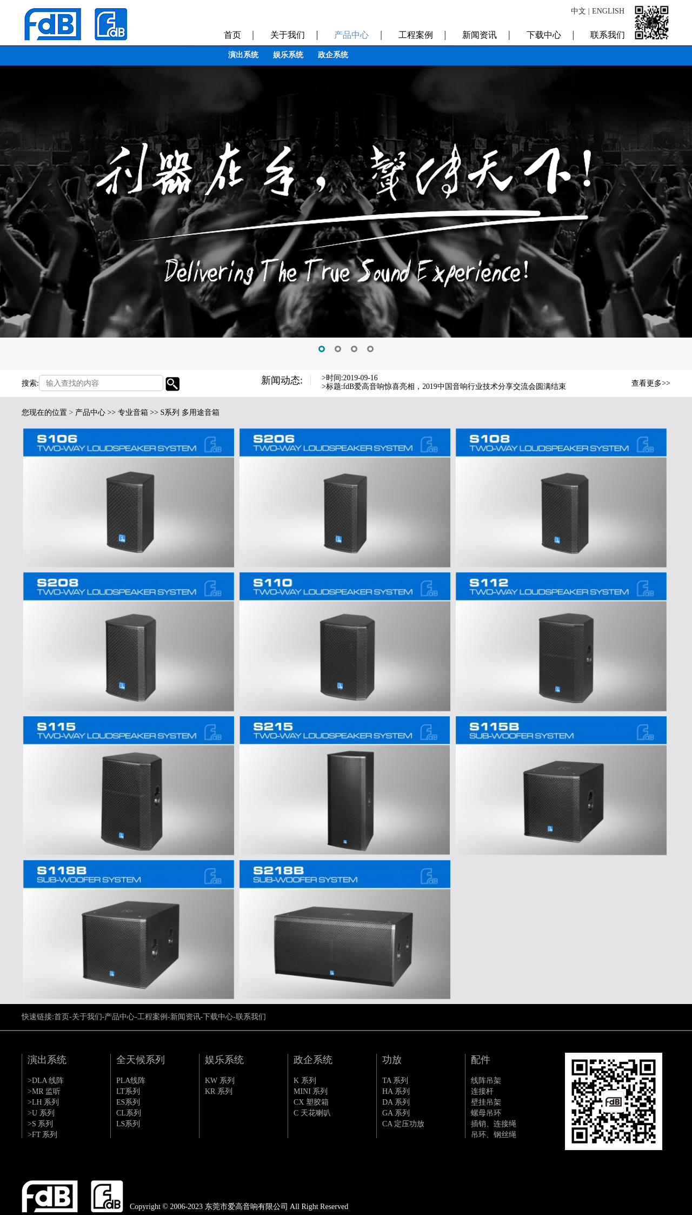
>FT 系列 (42, 1135)
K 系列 (305, 1081)
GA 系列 (396, 1113)
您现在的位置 (44, 412)
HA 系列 (396, 1091)
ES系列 (128, 1102)
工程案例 (422, 32)
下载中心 (550, 32)
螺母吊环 (486, 1113)
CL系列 (128, 1113)
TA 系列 (395, 1081)
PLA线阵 (130, 1081)
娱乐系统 (288, 55)
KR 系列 (218, 1091)
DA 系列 (396, 1102)
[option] (346, 185)
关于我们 (294, 32)
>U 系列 (41, 1113)
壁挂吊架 (486, 1102)
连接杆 (482, 1091)
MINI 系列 (311, 1091)
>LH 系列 (43, 1102)
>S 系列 (40, 1124)
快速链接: (38, 1017)
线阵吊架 (486, 1081)
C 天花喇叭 (312, 1113)
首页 (239, 32)
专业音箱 (133, 412)
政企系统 (333, 55)
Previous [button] (605, 381)
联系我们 (607, 32)
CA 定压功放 (403, 1124)
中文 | (580, 10)
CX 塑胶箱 (311, 1102)
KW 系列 (220, 1081)
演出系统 (243, 55)
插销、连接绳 (493, 1124)
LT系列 (128, 1091)
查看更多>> (650, 383)
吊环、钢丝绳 (493, 1135)
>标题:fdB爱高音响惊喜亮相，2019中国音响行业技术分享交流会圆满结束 (444, 386)
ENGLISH (608, 10)
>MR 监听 (44, 1091)
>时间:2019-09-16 (350, 378)
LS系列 (128, 1124)
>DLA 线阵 (46, 1081)
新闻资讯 (486, 32)
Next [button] (605, 390)
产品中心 (358, 32)
